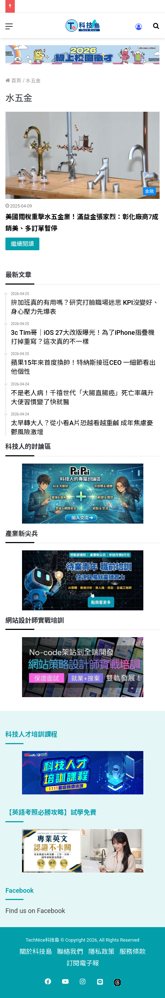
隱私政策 (101, 951)
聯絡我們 (70, 951)
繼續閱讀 (22, 243)
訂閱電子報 (82, 963)
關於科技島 (35, 951)
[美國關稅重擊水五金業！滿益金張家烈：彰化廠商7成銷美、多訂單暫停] (82, 155)
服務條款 (133, 951)
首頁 (13, 81)
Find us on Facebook (35, 910)
